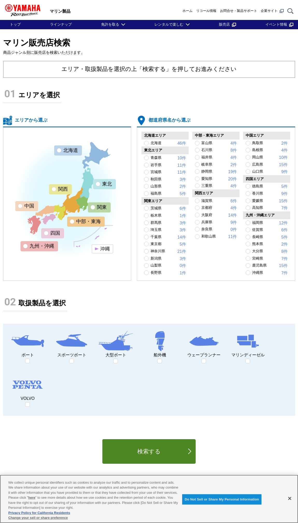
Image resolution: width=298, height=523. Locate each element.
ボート (28, 343)
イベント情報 (279, 24)
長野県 (168, 273)
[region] (149, 499)
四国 (55, 233)
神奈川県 (168, 251)
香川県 (270, 194)
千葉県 (168, 237)
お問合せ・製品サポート (238, 11)
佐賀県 (270, 230)
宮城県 (168, 172)
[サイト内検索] (290, 11)
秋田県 (168, 179)
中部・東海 (88, 221)
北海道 (70, 150)
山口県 (270, 172)
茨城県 (168, 208)
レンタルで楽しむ (168, 24)
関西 (63, 189)
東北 (107, 184)
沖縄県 (270, 273)
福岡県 (270, 223)
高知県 (270, 208)
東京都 (168, 244)
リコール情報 (206, 11)
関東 (102, 207)
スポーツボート (72, 343)
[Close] (289, 498)
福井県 (219, 157)
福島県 (168, 194)
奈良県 (219, 229)
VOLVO (28, 387)
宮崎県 (270, 259)
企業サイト (272, 11)
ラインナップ (61, 24)
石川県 (219, 150)
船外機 (160, 343)
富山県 (219, 143)
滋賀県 (219, 201)
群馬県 (168, 223)
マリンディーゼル (248, 343)
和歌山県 (219, 237)
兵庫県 (219, 222)
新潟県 (168, 259)
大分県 (270, 251)
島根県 (270, 150)
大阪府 (219, 215)
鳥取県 (270, 143)
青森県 (168, 158)
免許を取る (110, 24)
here (31, 497)
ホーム (187, 11)
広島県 (270, 165)
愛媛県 (270, 201)
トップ (15, 24)
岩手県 (168, 165)
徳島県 (270, 186)
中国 (29, 206)
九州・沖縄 (42, 246)
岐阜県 (219, 165)
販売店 (227, 24)
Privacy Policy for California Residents (39, 513)
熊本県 (270, 244)
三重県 (219, 186)
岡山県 (270, 157)
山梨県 (168, 266)
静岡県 (219, 172)
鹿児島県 (270, 266)
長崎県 (270, 237)
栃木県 (168, 216)
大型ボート (116, 343)
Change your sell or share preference (38, 518)
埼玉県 (168, 230)
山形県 (168, 186)
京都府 (219, 208)
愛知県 (219, 179)
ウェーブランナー (204, 343)
